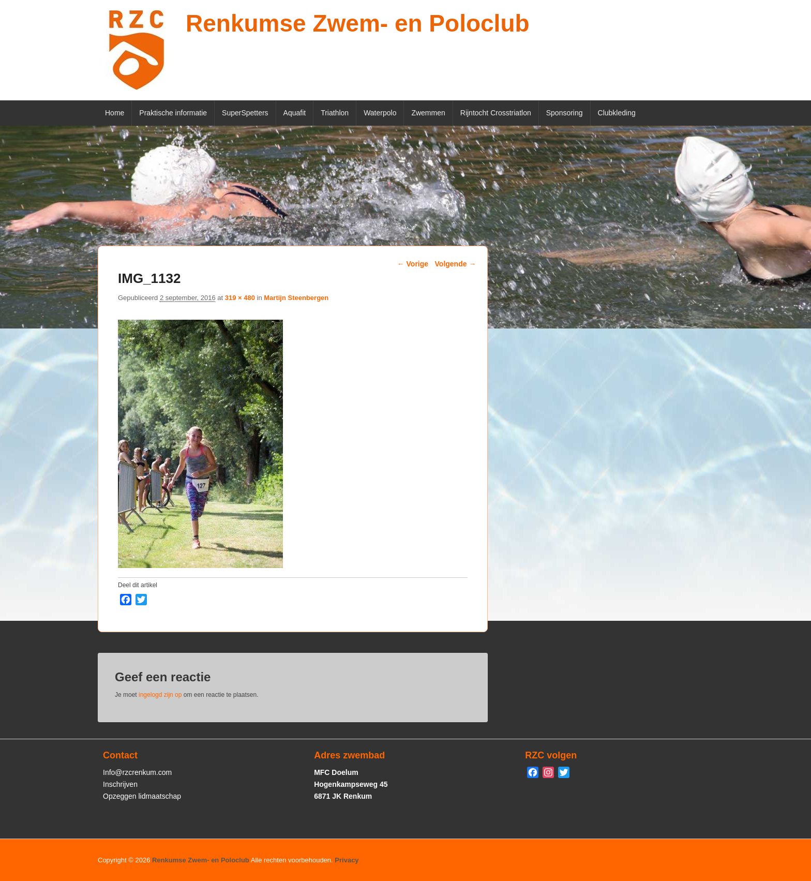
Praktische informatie (173, 113)
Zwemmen (428, 113)
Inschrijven (120, 784)
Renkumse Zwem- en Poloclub (358, 23)
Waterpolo (380, 113)
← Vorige (412, 264)
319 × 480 (240, 298)
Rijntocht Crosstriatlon (495, 113)
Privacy (346, 860)
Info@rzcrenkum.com (137, 772)
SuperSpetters (245, 113)
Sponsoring (564, 113)
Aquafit (294, 113)
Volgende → (455, 264)
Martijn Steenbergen (296, 298)
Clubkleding (617, 113)
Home (114, 113)
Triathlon (335, 113)
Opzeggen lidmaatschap (142, 796)
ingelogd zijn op (160, 694)
